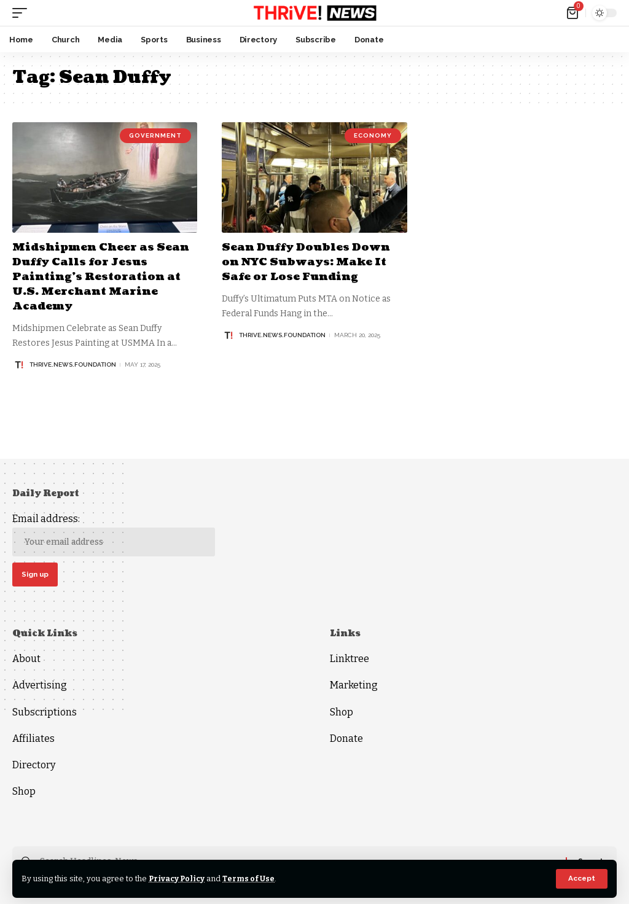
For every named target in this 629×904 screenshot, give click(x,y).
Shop (24, 792)
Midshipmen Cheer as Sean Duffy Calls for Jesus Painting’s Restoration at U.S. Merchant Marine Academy (101, 276)
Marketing (354, 686)
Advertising (39, 686)
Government (155, 135)
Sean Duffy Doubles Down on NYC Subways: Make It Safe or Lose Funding (307, 262)
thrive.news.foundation (72, 362)
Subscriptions (44, 713)
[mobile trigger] (22, 13)
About (26, 659)
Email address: (113, 534)
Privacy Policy (178, 878)
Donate (346, 739)
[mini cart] (573, 12)
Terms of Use (251, 878)
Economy (373, 135)
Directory (33, 765)
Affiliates (33, 739)
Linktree (349, 659)
